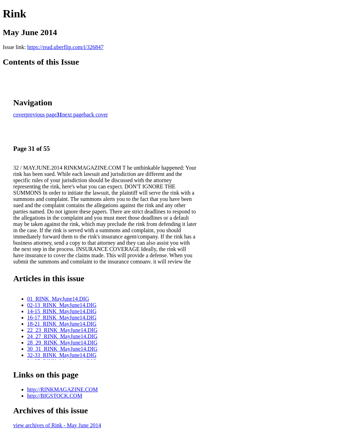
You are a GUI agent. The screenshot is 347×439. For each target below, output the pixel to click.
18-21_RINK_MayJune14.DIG (62, 324)
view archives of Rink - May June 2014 (57, 425)
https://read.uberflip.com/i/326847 (65, 47)
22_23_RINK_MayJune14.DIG (62, 330)
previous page (41, 114)
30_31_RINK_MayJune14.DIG (62, 349)
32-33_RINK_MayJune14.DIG (62, 355)
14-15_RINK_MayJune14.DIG (62, 311)
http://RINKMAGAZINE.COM (62, 389)
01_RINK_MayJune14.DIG (58, 299)
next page (73, 114)
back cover (96, 114)
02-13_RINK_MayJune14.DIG (62, 305)
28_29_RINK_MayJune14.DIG (62, 342)
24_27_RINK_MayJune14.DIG (62, 336)
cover (19, 114)
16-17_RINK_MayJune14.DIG (62, 317)
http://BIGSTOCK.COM (54, 396)
